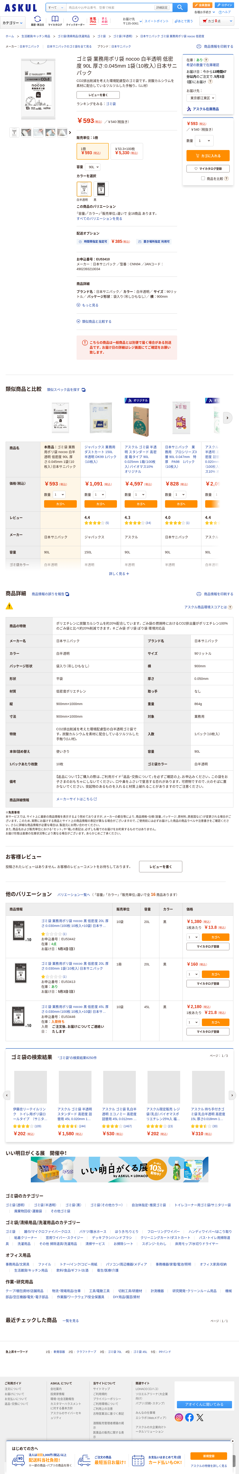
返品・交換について (18, 1404)
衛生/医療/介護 (108, 1270)
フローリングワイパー (163, 1231)
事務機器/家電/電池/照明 (173, 1264)
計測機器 (157, 1291)
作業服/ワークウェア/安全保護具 (81, 1297)
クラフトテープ (86, 1352)
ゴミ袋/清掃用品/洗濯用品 (74, 36)
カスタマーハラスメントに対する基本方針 (65, 1406)
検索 (180, 7)
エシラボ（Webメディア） (151, 1419)
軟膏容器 (59, 1352)
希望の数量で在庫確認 (202, 65)
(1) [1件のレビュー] (188, 523)
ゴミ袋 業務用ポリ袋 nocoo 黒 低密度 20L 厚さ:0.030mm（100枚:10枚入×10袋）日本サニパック (75, 923)
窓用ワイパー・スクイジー (64, 1238)
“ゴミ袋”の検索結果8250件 (77, 1058)
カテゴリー (12, 23)
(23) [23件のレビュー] (170, 1126)
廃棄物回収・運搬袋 (28, 1211)
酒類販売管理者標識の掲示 (108, 1425)
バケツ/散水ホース (92, 1231)
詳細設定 (162, 7)
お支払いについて (18, 1399)
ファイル (44, 1264)
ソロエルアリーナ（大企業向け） (152, 1396)
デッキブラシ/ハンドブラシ (112, 1238)
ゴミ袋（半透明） (123, 36)
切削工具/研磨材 (130, 1291)
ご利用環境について (107, 1404)
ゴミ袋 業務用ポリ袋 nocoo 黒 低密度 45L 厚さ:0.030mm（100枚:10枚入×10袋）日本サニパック (75, 1009)
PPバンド (165, 1352)
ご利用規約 (102, 1394)
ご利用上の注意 (104, 1409)
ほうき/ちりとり (127, 1231)
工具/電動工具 (99, 1291)
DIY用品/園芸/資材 (126, 1297)
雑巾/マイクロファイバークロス (47, 1231)
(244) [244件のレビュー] (82, 1126)
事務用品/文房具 (17, 1264)
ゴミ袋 (101, 36)
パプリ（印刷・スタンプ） (150, 1405)
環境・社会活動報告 (64, 1399)
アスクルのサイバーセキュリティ (65, 1415)
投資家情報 (59, 1394)
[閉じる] (232, 1441)
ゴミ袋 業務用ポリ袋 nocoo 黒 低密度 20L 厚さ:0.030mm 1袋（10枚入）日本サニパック (75, 966)
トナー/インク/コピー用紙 (79, 1264)
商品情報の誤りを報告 (50, 594)
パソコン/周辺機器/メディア (126, 1264)
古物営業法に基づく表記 (108, 1415)
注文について (15, 1389)
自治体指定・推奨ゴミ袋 (149, 1205)
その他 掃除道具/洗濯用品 (58, 1244)
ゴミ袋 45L (140, 1352)
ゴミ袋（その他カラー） (106, 1205)
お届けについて (16, 1394)
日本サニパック (29, 46)
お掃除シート (123, 1244)
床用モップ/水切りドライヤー (196, 1244)
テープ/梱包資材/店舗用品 (24, 1291)
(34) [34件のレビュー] (148, 523)
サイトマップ (101, 1389)
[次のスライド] (70, 132)
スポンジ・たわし (154, 1244)
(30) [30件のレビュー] (215, 1126)
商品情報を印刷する (215, 46)
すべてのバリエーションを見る (99, 218)
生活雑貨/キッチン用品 (35, 36)
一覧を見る (71, 1321)
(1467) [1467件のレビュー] (127, 1126)
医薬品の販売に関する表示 (108, 1435)
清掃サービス (95, 1244)
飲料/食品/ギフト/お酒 (72, 1270)
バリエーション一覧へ (73, 895)
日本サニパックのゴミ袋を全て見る (69, 46)
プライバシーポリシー (109, 1399)
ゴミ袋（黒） (73, 1205)
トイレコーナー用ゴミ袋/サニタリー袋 (202, 1205)
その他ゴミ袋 (60, 1211)
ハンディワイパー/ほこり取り (210, 1231)
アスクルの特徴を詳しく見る (209, 1466)
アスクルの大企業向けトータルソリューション (151, 1429)
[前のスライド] (6, 1095)
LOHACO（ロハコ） (149, 1389)
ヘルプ (226, 12)
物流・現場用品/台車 (66, 1291)
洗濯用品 (24, 1244)
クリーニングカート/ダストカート (165, 1238)
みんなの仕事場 (147, 1413)
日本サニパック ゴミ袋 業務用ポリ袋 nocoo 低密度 (172, 36)
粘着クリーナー (25, 1238)
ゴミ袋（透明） (15, 1205)
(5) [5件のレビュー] (107, 523)
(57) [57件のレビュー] (229, 523)
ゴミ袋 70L (115, 1352)
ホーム (10, 36)
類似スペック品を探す (66, 390)
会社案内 (57, 1389)
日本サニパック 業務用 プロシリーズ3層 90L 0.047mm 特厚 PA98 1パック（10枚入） (181, 456)
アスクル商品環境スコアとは (208, 607)
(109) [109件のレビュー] (38, 1126)
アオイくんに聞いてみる (204, 1404)
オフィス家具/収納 (213, 1264)
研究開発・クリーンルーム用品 (194, 1291)
